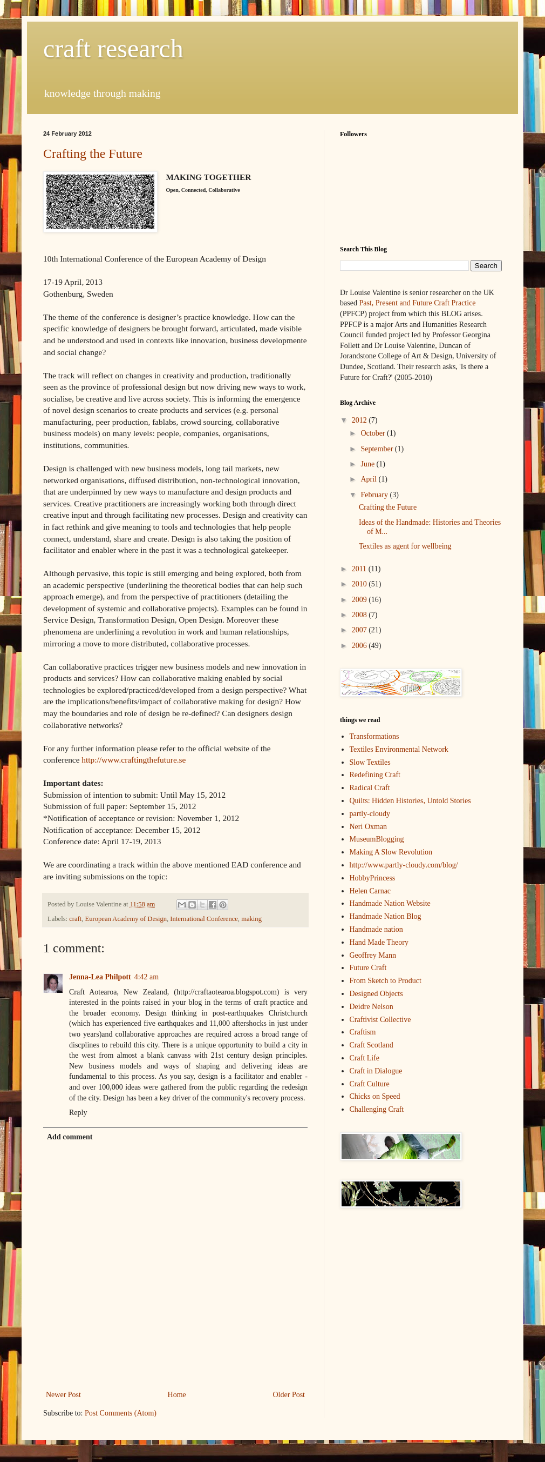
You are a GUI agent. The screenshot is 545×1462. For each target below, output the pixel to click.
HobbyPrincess (373, 878)
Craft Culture (370, 1084)
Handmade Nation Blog (385, 916)
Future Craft (368, 968)
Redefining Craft (375, 775)
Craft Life (365, 1058)
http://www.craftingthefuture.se (133, 759)
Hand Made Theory (379, 942)
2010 (360, 584)
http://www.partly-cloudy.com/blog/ (404, 865)
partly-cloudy (370, 814)
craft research (113, 48)
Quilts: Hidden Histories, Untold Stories (410, 801)
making (251, 919)
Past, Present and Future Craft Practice (416, 303)
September (377, 449)
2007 (360, 630)
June (368, 464)
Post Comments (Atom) (120, 1413)
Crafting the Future (92, 153)
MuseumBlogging (377, 839)
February (375, 495)
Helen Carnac (370, 891)
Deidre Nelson (371, 1007)
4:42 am (146, 977)
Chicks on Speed (375, 1096)
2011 (360, 569)
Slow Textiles (370, 762)
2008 (360, 615)
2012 (360, 420)
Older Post (289, 1395)
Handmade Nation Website (390, 903)
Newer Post (63, 1395)
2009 (360, 600)
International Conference (204, 919)
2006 (360, 646)
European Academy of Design (126, 919)
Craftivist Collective (380, 1020)
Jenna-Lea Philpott (100, 977)
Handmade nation (376, 929)
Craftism (363, 1032)
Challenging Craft (377, 1109)
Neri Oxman (368, 827)
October (373, 433)
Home (177, 1395)
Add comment (69, 1137)
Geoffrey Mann (373, 955)
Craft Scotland (371, 1045)
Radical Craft (370, 788)
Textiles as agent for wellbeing (405, 546)
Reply (78, 1113)
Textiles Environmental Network (399, 749)
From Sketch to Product (385, 981)
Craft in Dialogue (376, 1071)
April (369, 479)
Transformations (374, 736)
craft (75, 919)
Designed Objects (376, 994)
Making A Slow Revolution (391, 852)
